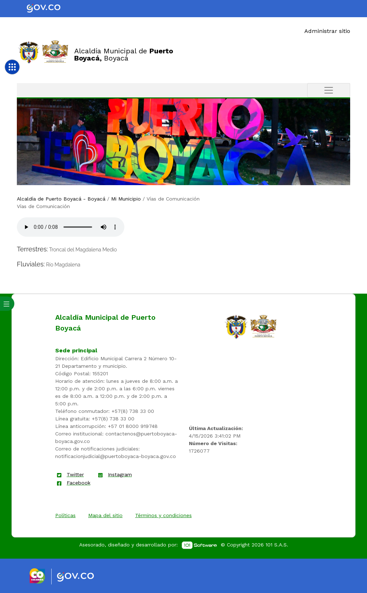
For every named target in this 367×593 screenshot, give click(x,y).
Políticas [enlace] (65, 515)
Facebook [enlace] (78, 483)
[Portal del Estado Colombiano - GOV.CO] (49, 8)
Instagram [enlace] (120, 474)
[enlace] (236, 326)
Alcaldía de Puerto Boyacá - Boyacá (61, 199)
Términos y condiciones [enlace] (163, 515)
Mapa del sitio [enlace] (105, 515)
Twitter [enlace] (75, 474)
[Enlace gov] (82, 577)
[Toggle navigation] (328, 90)
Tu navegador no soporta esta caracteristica (70, 227)
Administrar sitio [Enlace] (327, 31)
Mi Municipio (126, 199)
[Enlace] (29, 52)
